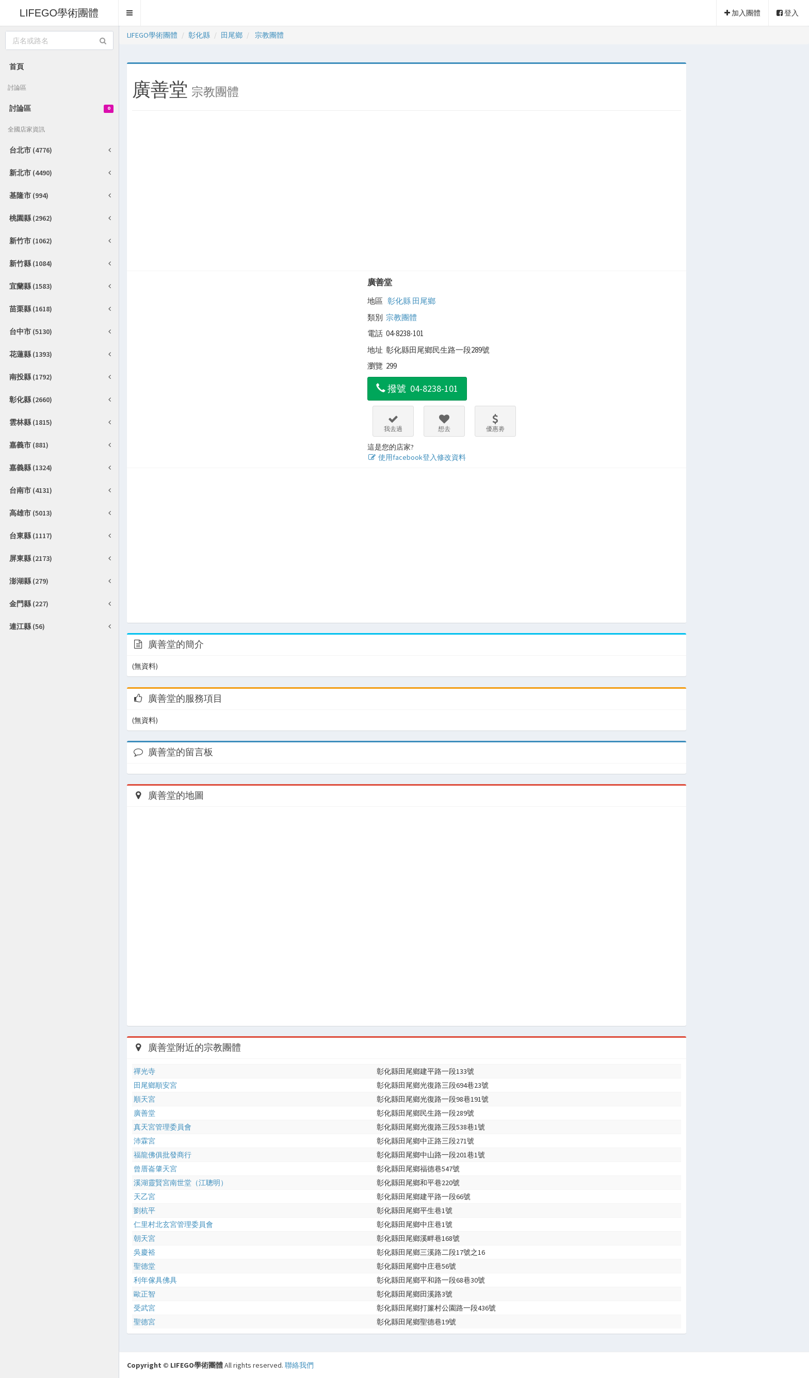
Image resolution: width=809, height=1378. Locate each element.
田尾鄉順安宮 (155, 1085)
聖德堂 (144, 1266)
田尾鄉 (423, 301)
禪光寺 (144, 1071)
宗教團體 (401, 317)
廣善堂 (379, 282)
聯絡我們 (299, 1365)
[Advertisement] (406, 193)
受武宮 (144, 1308)
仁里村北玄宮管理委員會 (173, 1224)
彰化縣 (399, 301)
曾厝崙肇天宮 (155, 1168)
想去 (444, 423)
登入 (787, 13)
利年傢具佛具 (155, 1280)
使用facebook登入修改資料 (416, 457)
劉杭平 (144, 1210)
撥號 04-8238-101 (417, 388)
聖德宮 (144, 1321)
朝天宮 (144, 1238)
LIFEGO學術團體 (59, 13)
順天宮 (144, 1099)
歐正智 (144, 1294)
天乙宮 (144, 1196)
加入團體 (742, 13)
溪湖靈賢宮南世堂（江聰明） (181, 1182)
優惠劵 (495, 423)
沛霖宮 (144, 1140)
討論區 (61, 108)
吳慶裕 (144, 1252)
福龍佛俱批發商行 (162, 1154)
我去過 (393, 423)
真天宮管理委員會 (162, 1127)
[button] (130, 13)
